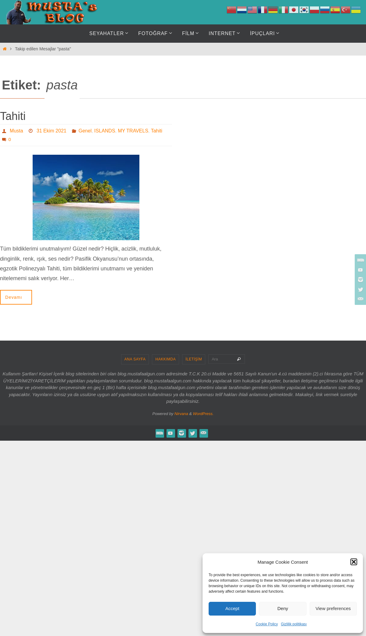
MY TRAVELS (133, 130)
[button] (354, 562)
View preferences (333, 608)
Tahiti (13, 116)
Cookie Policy (267, 624)
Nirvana (181, 413)
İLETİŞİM (193, 359)
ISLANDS (104, 130)
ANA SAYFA (135, 359)
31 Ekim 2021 (51, 130)
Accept (232, 608)
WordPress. (203, 413)
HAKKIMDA (165, 359)
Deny (282, 608)
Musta (16, 130)
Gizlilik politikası (294, 624)
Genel (85, 130)
